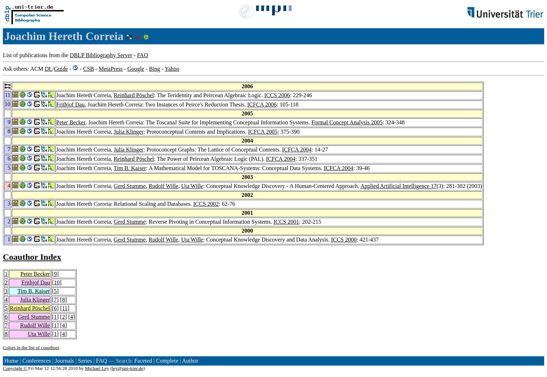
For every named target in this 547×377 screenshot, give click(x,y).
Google (135, 69)
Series (85, 361)
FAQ (142, 55)
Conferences (36, 361)
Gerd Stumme (130, 186)
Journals (64, 361)
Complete (167, 361)
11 (64, 308)
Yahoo (172, 69)
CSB (88, 69)
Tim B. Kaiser (130, 168)
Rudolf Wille (163, 186)
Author (190, 361)
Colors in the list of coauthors (31, 347)
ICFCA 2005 (262, 132)
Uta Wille (192, 186)
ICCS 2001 (286, 222)
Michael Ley (97, 368)
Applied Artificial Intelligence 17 (398, 186)
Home (11, 361)
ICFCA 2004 (297, 150)
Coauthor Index (32, 257)
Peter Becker (71, 122)
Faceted (143, 361)
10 (57, 282)
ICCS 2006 (277, 95)
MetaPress (111, 69)
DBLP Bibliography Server (101, 55)
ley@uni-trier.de (127, 368)
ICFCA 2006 (262, 104)
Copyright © (15, 368)
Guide (61, 69)
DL (48, 69)
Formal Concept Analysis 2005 (346, 122)
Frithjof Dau (70, 104)
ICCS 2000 (344, 240)
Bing (154, 69)
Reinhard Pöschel (134, 95)
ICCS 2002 (206, 204)
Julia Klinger (128, 132)
